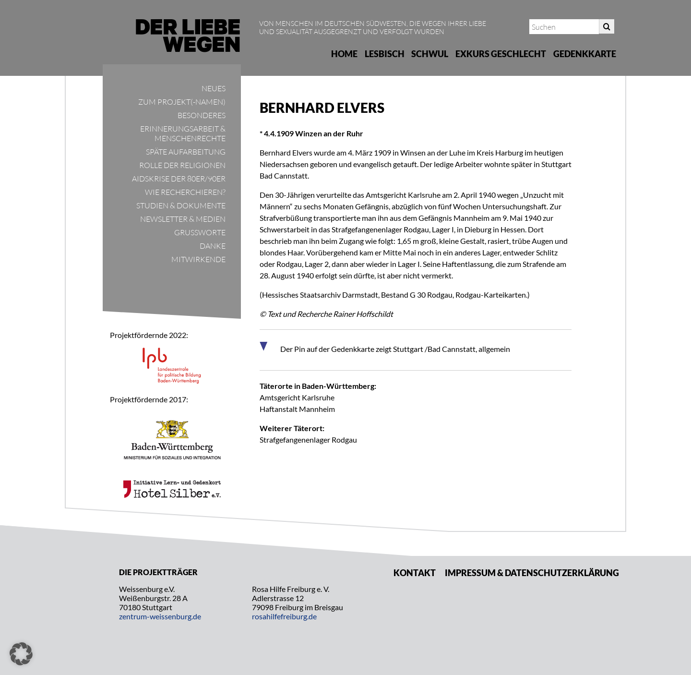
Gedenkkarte (584, 53)
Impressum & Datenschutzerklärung (532, 572)
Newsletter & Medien (183, 219)
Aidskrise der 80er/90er (179, 178)
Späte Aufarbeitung (186, 152)
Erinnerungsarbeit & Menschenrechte (183, 133)
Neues (214, 88)
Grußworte (200, 232)
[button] (21, 654)
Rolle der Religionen (182, 165)
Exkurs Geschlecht (500, 53)
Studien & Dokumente (181, 205)
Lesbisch (385, 53)
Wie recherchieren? (185, 192)
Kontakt (414, 572)
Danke (213, 246)
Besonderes (202, 115)
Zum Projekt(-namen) (182, 102)
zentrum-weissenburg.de (160, 616)
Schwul (429, 53)
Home (344, 53)
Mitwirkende (198, 259)
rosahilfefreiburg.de (284, 616)
